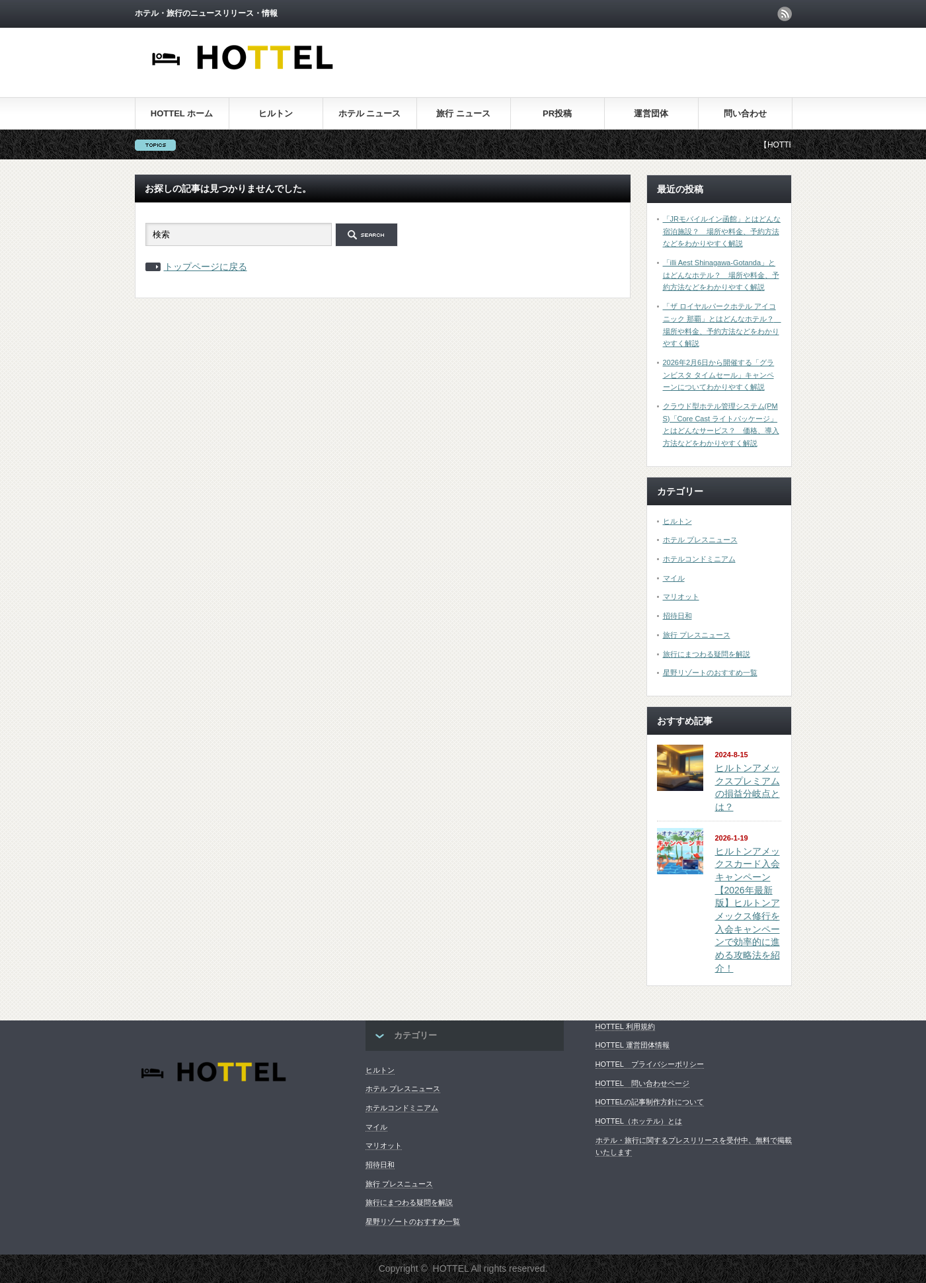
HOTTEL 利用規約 (625, 1026)
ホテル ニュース (369, 113)
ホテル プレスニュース (700, 540)
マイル (674, 578)
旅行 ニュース (463, 113)
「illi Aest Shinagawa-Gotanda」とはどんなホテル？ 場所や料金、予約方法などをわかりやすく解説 (721, 275)
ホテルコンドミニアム (699, 559)
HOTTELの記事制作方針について (650, 1102)
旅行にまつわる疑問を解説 (706, 654)
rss (784, 14)
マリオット (681, 596)
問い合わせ (745, 113)
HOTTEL (451, 1268)
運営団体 (651, 113)
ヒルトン (275, 113)
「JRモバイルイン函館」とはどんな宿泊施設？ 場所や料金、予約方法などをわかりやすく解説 (722, 231)
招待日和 (677, 616)
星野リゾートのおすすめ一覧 (710, 673)
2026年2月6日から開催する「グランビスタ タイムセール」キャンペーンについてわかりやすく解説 (719, 374)
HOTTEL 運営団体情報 (633, 1045)
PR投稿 (557, 113)
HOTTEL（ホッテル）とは (639, 1121)
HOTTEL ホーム (182, 113)
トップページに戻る (205, 266)
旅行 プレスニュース (696, 635)
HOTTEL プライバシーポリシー (650, 1064)
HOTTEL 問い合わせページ (642, 1083)
